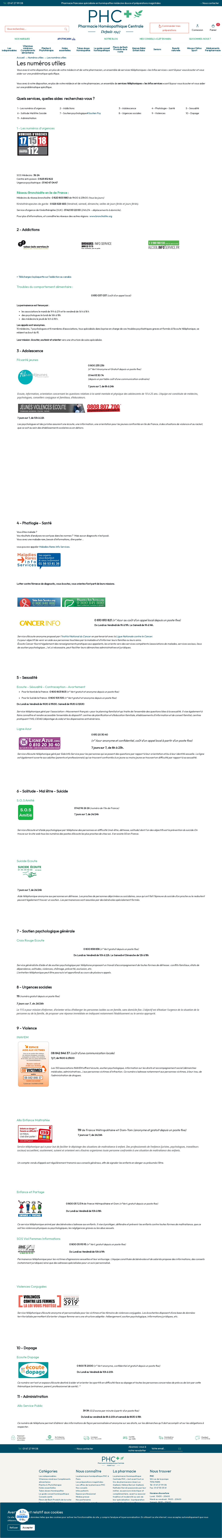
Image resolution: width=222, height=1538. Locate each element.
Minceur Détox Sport (194, 49)
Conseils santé (45, 1496)
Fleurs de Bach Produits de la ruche (120, 49)
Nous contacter (210, 3)
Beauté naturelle (175, 49)
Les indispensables (9, 49)
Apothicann (67, 38)
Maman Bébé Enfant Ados (138, 49)
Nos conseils (81, 1488)
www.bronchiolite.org (101, 216)
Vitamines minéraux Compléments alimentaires (28, 49)
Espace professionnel (86, 1494)
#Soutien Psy (94, 113)
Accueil (21, 57)
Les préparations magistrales (89, 1482)
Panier (215, 27)
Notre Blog (111, 38)
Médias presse (82, 1496)
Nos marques (22, 38)
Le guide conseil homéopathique (102, 49)
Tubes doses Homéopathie (83, 49)
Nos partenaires (83, 1499)
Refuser (14, 1527)
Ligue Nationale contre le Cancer (134, 636)
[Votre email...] (163, 1448)
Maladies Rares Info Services (54, 546)
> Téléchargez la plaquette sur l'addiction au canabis (44, 276)
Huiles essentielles (65, 49)
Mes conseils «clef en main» (155, 38)
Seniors (157, 49)
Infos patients (82, 1490)
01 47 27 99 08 (15, 3)
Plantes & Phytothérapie (46, 49)
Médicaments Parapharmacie (213, 49)
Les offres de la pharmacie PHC (90, 1485)
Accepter (28, 1527)
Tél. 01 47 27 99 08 (158, 1485)
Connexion (197, 27)
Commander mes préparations (169, 28)
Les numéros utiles (56, 57)
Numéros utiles (35, 57)
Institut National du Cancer (76, 636)
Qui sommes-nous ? (200, 38)
